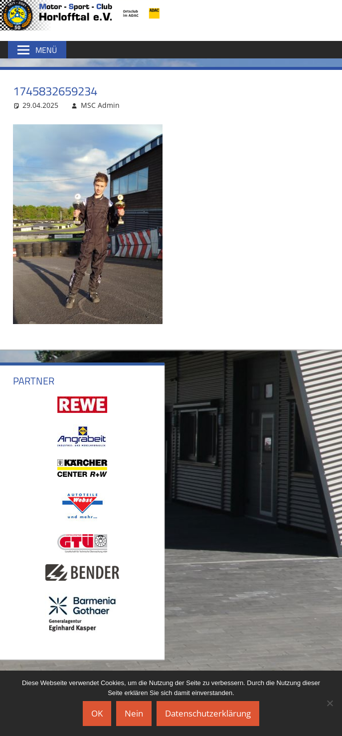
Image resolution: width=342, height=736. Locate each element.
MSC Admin (100, 105)
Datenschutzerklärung (208, 713)
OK (97, 713)
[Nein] (330, 703)
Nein (134, 713)
